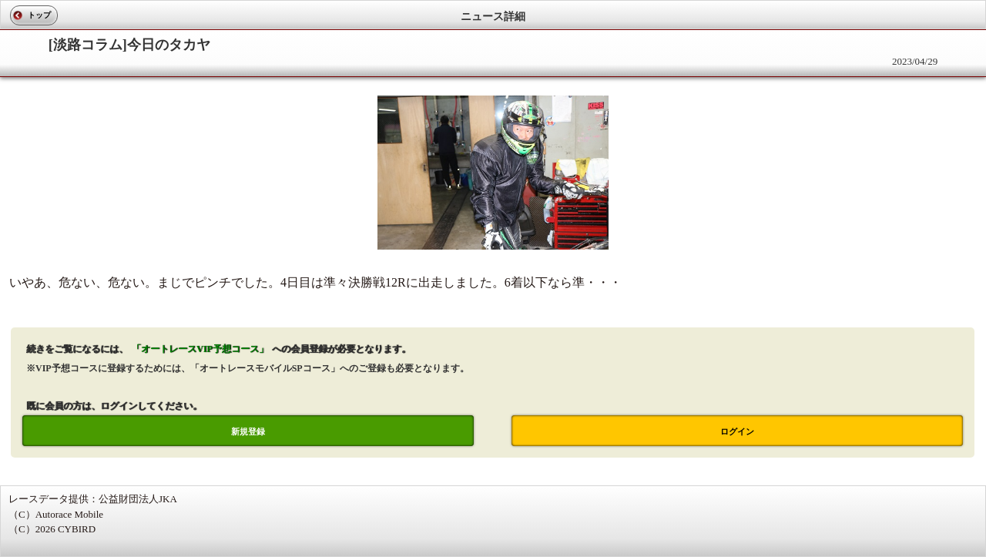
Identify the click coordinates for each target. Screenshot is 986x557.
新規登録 (248, 431)
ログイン (737, 431)
